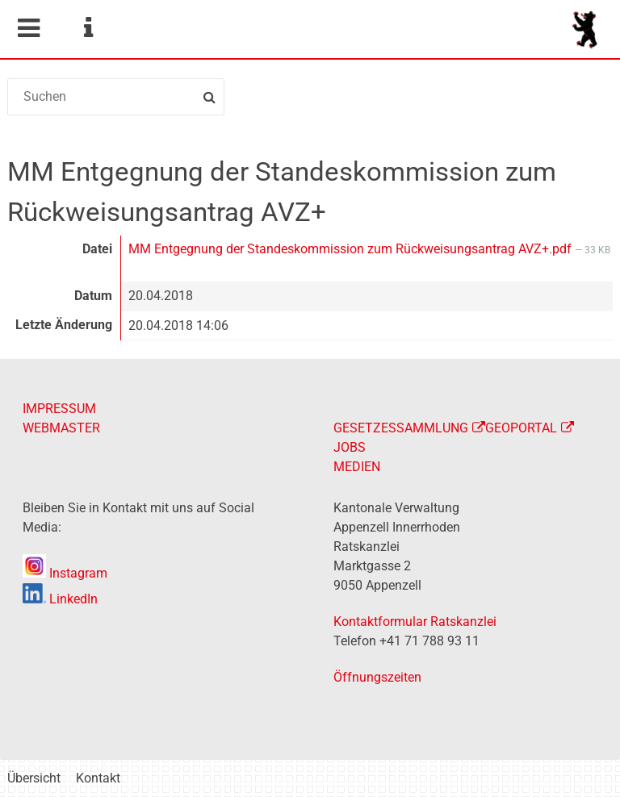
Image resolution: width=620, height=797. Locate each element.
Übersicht (34, 778)
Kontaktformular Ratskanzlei (414, 621)
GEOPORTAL (521, 428)
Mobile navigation (28, 28)
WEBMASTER (61, 428)
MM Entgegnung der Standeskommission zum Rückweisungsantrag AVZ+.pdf (351, 249)
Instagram (65, 573)
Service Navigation (88, 28)
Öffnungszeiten (377, 677)
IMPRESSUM (59, 408)
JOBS (349, 447)
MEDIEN (356, 466)
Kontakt (98, 778)
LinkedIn (60, 599)
